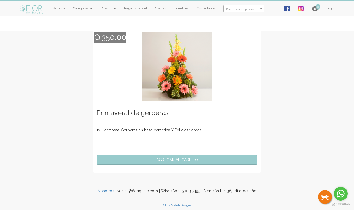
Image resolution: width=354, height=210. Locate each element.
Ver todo (59, 8)
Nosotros (106, 191)
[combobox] (243, 8)
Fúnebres (181, 8)
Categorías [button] (82, 8)
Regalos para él (135, 8)
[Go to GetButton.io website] (341, 204)
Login (330, 8)
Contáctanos (206, 8)
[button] (177, 160)
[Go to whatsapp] (341, 194)
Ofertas (160, 8)
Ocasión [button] (108, 8)
